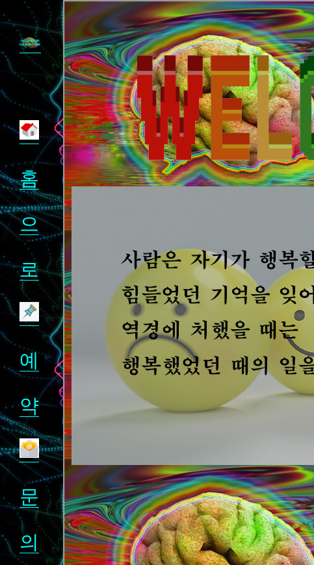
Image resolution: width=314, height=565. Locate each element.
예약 (29, 360)
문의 (29, 496)
